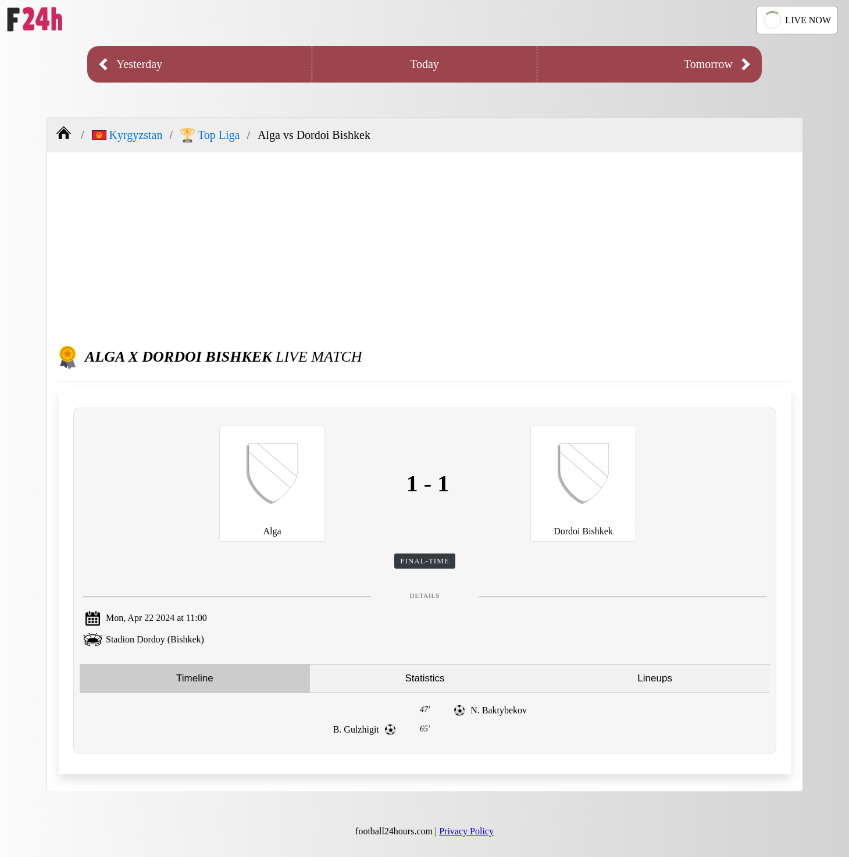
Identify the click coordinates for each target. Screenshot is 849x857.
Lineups (654, 678)
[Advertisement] (425, 245)
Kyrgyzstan (127, 134)
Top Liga (210, 135)
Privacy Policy (466, 831)
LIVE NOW (796, 20)
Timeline (194, 678)
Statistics (424, 678)
